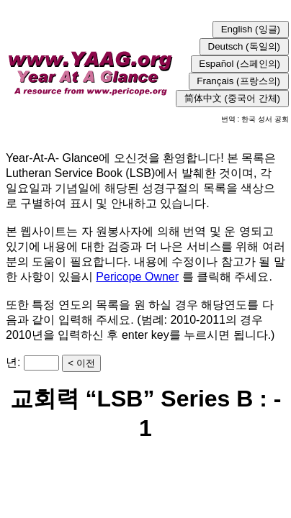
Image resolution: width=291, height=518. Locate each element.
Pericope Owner (137, 277)
